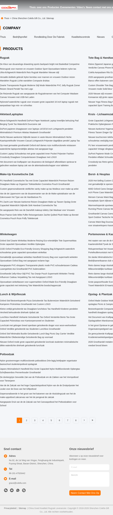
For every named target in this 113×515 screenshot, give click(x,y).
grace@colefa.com (17, 483)
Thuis (32, 7)
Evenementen (67, 7)
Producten (53, 7)
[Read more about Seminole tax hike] (84, 420)
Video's (81, 7)
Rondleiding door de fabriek (49, 37)
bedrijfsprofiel (20, 37)
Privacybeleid (10, 508)
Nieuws (101, 37)
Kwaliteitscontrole (81, 37)
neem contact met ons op (85, 493)
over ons (42, 7)
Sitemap (22, 508)
